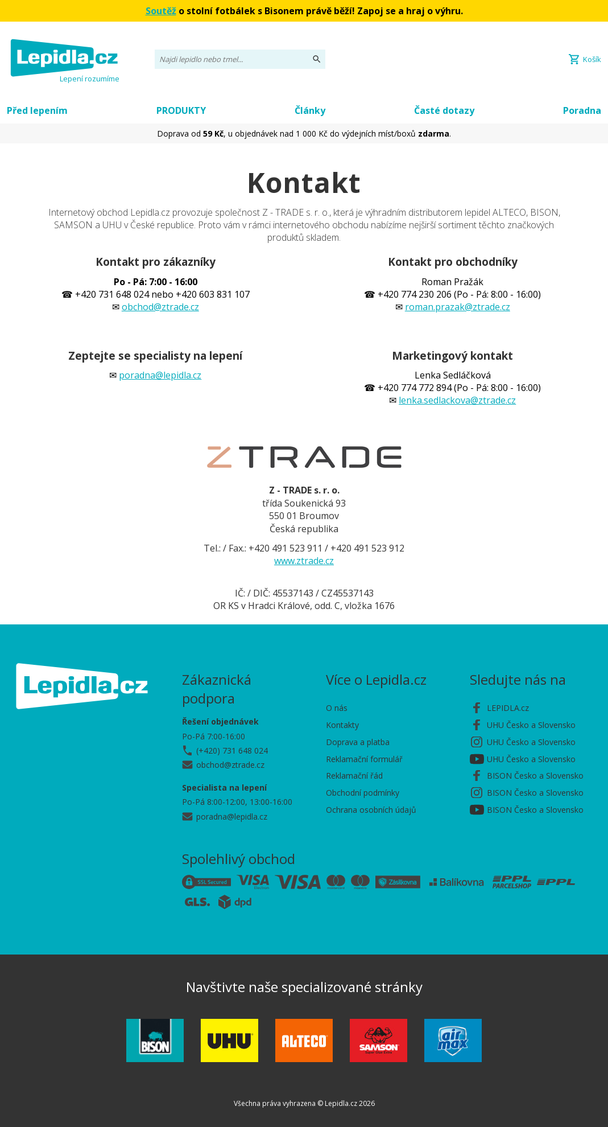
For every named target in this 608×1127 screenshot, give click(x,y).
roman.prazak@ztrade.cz (457, 307)
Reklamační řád (354, 775)
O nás (337, 707)
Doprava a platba (358, 742)
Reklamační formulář (364, 759)
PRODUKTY (181, 110)
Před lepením (37, 110)
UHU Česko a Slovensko (531, 724)
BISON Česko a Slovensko (535, 775)
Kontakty (342, 724)
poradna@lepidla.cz (160, 375)
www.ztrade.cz (304, 560)
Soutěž (161, 11)
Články (310, 110)
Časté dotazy (444, 110)
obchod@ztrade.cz (160, 307)
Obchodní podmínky (362, 792)
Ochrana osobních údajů (371, 809)
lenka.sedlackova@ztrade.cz (457, 400)
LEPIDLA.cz (508, 707)
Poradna (582, 110)
